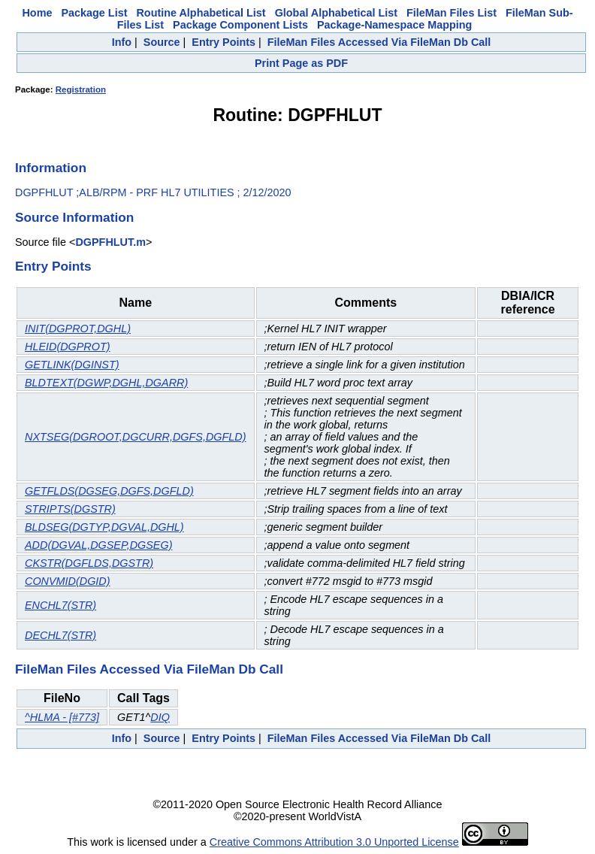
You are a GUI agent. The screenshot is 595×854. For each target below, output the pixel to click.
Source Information (74, 217)
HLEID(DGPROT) (67, 347)
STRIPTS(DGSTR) (70, 509)
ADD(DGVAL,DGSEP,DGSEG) (98, 545)
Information (50, 167)
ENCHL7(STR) (60, 605)
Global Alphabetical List (336, 13)
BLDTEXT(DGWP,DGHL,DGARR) (106, 383)
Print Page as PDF (301, 63)
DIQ (160, 717)
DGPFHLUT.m (110, 242)
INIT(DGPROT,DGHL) (78, 329)
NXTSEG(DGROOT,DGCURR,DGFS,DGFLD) (135, 437)
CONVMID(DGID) (67, 581)
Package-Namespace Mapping (394, 25)
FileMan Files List (451, 13)
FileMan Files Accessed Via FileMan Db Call (379, 42)
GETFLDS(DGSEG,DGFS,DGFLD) (109, 491)
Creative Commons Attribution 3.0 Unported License (334, 842)
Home (37, 13)
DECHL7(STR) (60, 635)
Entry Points (223, 42)
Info (121, 42)
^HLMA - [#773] (62, 717)
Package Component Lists (240, 25)
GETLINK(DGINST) (72, 365)
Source (161, 42)
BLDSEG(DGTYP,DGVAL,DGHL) (104, 527)
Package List (94, 13)
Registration (81, 89)
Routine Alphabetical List (200, 13)
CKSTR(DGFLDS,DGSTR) (89, 563)
